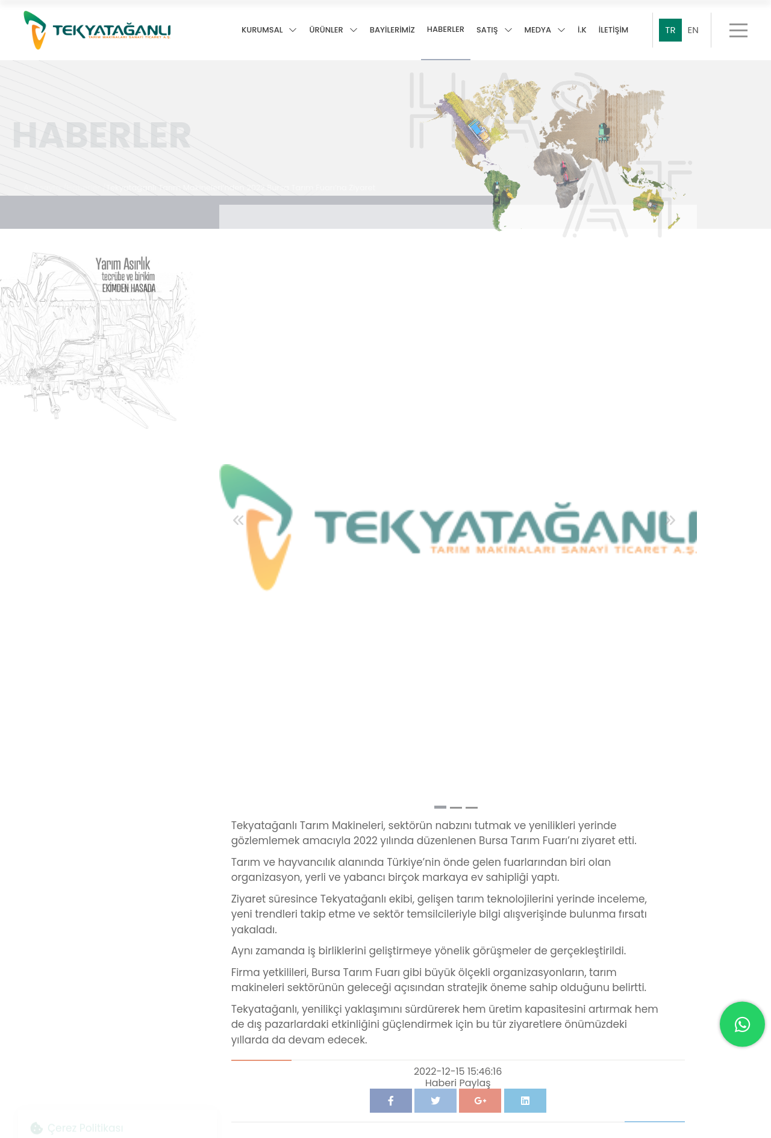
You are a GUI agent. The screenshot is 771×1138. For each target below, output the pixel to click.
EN (693, 29)
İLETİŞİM (614, 30)
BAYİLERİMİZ (392, 30)
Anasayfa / (45, 180)
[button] (440, 799)
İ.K (582, 30)
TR (670, 29)
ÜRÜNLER (333, 30)
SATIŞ (494, 30)
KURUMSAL (270, 30)
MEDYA (545, 30)
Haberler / (86, 180)
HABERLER (445, 29)
